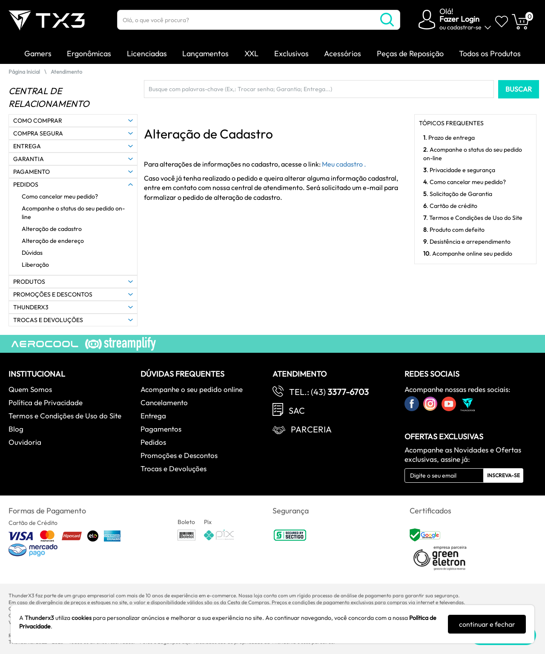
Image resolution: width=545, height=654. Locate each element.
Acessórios (342, 53)
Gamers (38, 53)
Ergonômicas (89, 53)
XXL (251, 53)
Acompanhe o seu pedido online (192, 389)
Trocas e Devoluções (174, 468)
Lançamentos (205, 53)
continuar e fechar (487, 624)
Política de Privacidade (46, 402)
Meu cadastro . (344, 164)
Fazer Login (459, 19)
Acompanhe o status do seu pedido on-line (73, 213)
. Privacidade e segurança (459, 170)
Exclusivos (291, 53)
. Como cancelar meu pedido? (464, 182)
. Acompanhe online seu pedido (467, 253)
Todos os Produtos (490, 53)
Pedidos (153, 442)
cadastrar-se (464, 27)
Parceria (311, 429)
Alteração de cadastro (52, 229)
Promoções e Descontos (179, 455)
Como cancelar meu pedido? (60, 196)
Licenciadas (147, 53)
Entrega (153, 415)
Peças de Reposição (410, 53)
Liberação (35, 264)
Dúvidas (32, 252)
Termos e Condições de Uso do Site (65, 415)
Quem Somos (30, 389)
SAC (297, 410)
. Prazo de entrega (449, 137)
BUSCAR (518, 89)
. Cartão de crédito (450, 206)
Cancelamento (164, 402)
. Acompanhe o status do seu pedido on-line (472, 154)
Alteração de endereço (53, 241)
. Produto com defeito (454, 229)
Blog (16, 428)
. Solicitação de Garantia (457, 194)
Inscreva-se (503, 475)
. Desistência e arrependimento (467, 241)
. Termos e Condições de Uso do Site (472, 218)
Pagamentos (161, 428)
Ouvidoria (25, 442)
